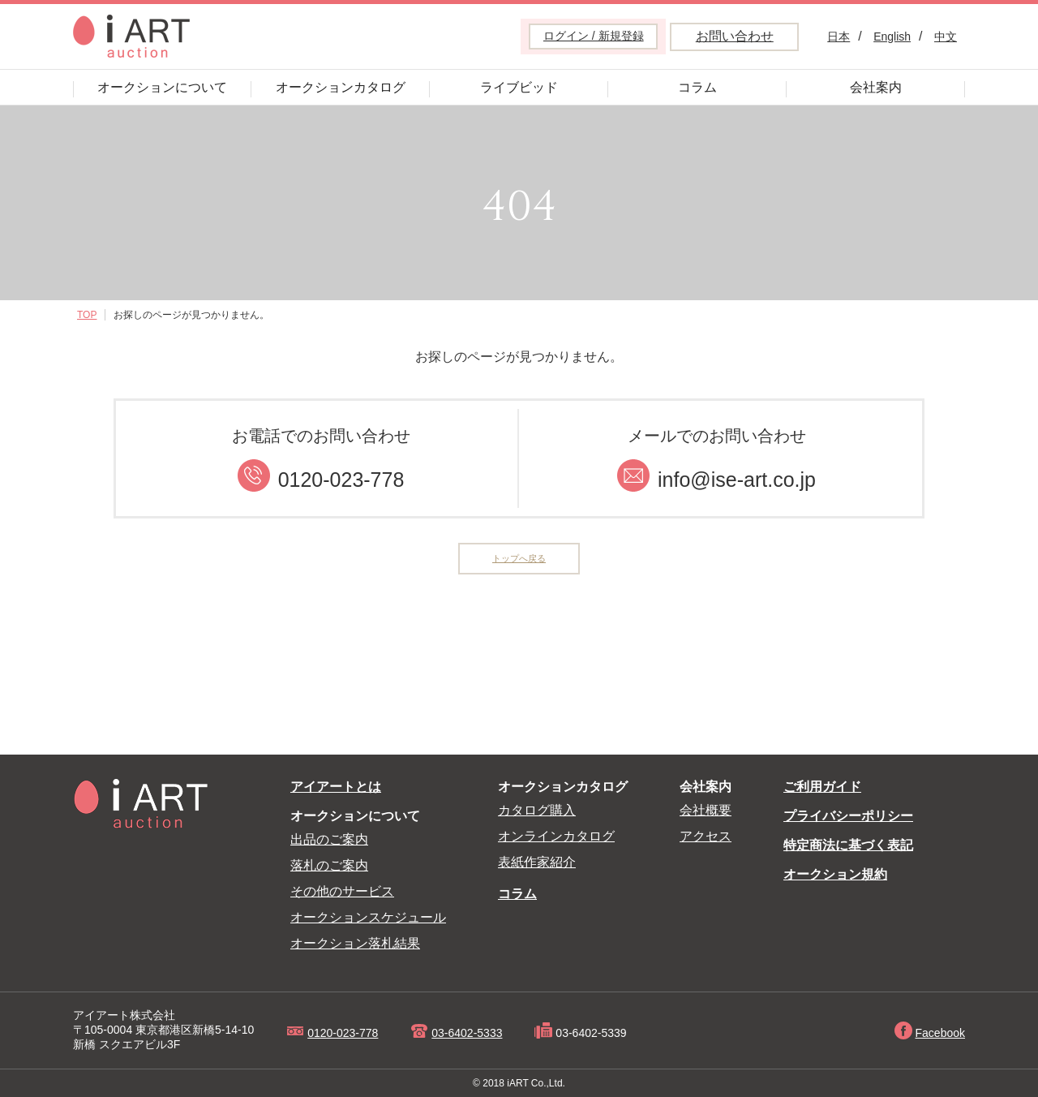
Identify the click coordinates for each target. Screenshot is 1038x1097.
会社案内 (876, 87)
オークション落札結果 (355, 943)
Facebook (940, 1032)
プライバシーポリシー (848, 816)
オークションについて (162, 87)
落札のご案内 (329, 865)
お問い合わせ (735, 36)
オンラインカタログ (556, 836)
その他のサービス (342, 891)
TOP (87, 314)
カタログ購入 (537, 810)
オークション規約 (835, 874)
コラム (697, 87)
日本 (838, 36)
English (892, 36)
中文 (945, 36)
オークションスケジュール (368, 917)
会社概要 (705, 810)
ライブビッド (519, 87)
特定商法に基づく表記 (848, 845)
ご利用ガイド (822, 787)
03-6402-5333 (466, 1032)
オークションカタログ (340, 87)
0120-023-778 (342, 1032)
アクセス (705, 836)
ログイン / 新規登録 (593, 35)
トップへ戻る (519, 560)
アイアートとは (335, 787)
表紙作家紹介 (537, 862)
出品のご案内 (329, 839)
